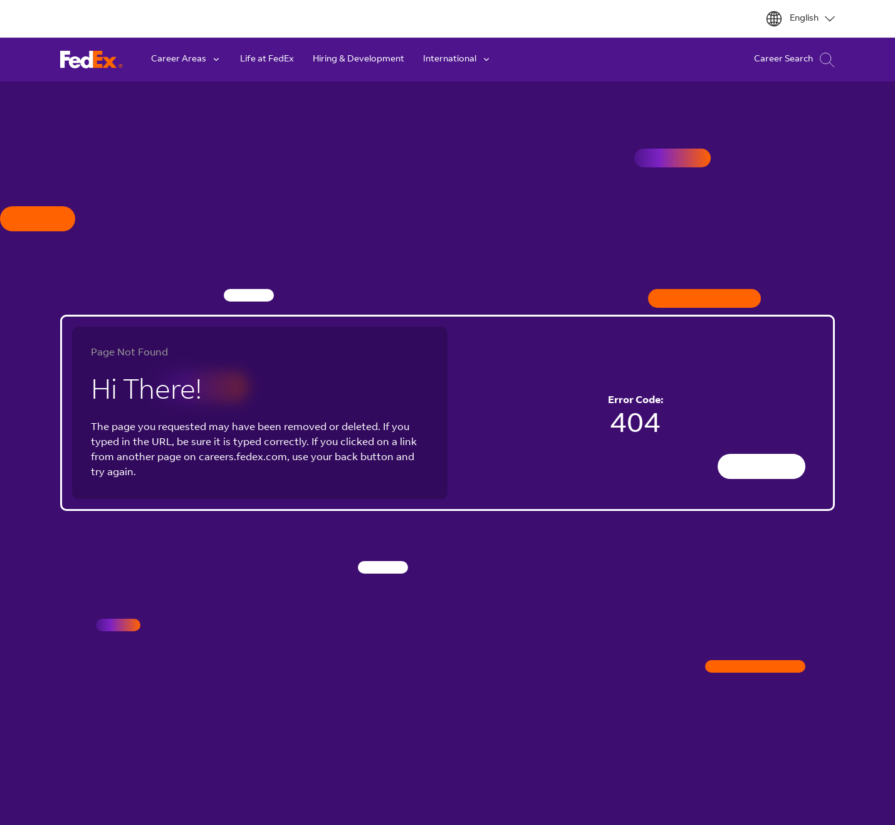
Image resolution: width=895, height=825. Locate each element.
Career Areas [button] (186, 60)
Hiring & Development (358, 59)
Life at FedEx (267, 59)
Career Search (794, 60)
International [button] (457, 60)
